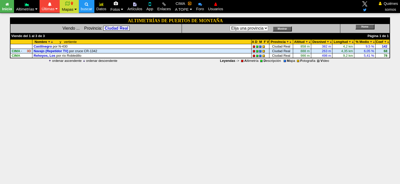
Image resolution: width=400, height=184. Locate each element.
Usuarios (215, 6)
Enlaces (164, 6)
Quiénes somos (388, 6)
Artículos (134, 6)
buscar (86, 6)
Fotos (116, 6)
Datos (101, 6)
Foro (200, 6)
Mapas (69, 6)
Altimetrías (27, 6)
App (149, 6)
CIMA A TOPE (183, 6)
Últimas (50, 6)
